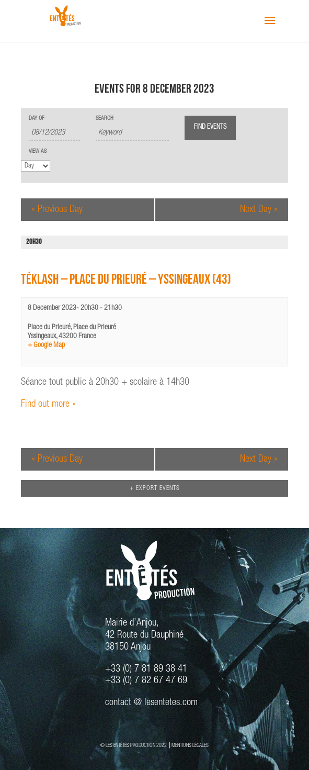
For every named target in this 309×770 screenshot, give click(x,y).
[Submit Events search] (210, 128)
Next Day (259, 210)
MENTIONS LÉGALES (190, 746)
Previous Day (57, 210)
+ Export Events (155, 488)
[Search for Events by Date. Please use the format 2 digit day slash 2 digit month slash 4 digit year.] (54, 133)
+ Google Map (46, 345)
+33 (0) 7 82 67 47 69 (146, 681)
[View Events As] (35, 166)
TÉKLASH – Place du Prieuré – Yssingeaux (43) (126, 281)
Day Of (36, 118)
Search (104, 118)
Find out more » (48, 404)
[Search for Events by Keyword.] (132, 133)
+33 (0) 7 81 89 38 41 (146, 669)
